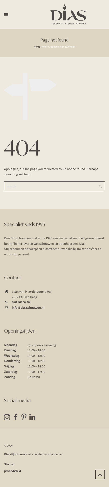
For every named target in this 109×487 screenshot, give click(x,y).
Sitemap (9, 464)
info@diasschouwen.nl (28, 307)
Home (37, 47)
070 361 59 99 (21, 302)
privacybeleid (12, 471)
